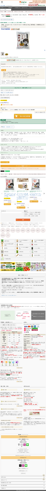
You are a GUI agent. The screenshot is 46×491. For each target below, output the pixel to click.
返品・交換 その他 (4, 386)
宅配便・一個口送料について (7, 126)
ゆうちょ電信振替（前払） (26, 341)
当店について (3, 7)
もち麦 (9, 226)
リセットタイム (25, 226)
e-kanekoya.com (23, 457)
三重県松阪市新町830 (23, 436)
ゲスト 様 (2, 5)
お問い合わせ (43, 2)
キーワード (3, 211)
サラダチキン (26, 224)
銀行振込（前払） (25, 345)
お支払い (25, 322)
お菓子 (8, 230)
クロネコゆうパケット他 (6, 370)
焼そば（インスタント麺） (19, 11)
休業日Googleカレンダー (23, 470)
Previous (2, 267)
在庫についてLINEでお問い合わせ (7, 90)
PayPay (25, 339)
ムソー (6, 174)
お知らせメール (37, 2)
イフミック (31, 226)
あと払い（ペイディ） (27, 347)
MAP (33, 396)
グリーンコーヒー (19, 223)
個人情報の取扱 (4, 485)
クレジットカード (26, 338)
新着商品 (10, 7)
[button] (1, 193)
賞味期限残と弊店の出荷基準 (5, 420)
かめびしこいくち (35, 224)
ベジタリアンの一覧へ (7, 19)
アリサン (18, 230)
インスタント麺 (10, 11)
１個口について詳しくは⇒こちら (8, 324)
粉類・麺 (10, 174)
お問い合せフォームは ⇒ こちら (29, 392)
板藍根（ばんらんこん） (5, 224)
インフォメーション (23, 455)
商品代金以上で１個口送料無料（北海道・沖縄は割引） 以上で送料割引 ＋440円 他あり (22, 15)
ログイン (10, 5)
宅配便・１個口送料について (6, 322)
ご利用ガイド (32, 2)
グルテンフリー (41, 226)
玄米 (30, 224)
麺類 (5, 11)
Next (44, 267)
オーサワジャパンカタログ (33, 223)
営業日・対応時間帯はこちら (23, 468)
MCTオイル (36, 226)
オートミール (13, 224)
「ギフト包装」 (17, 404)
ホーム (2, 11)
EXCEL (38, 413)
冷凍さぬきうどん (18, 226)
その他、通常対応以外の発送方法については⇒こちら (11, 379)
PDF (34, 413)
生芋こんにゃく (3, 226)
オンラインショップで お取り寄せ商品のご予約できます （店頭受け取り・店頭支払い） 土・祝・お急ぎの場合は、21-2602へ (23, 450)
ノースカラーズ (25, 223)
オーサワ (13, 230)
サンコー (40, 223)
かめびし (23, 230)
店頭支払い (25, 348)
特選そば (12, 226)
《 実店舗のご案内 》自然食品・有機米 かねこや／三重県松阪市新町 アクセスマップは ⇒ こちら (34, 418)
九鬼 (28, 230)
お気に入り (17, 7)
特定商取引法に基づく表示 (6, 482)
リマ (8, 235)
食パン (38, 230)
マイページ (24, 7)
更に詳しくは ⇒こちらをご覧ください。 (9, 295)
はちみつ (3, 235)
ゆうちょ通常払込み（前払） (27, 343)
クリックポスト (4, 377)
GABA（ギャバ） (11, 223)
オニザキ (33, 230)
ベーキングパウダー (19, 224)
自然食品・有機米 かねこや (28, 393)
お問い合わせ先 (27, 386)
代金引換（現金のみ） (27, 336)
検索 (12, 9)
